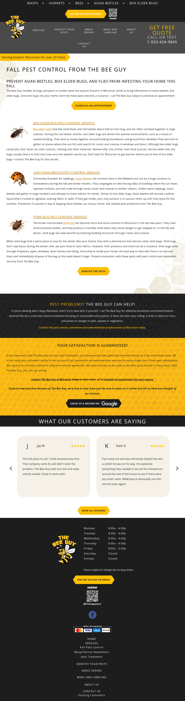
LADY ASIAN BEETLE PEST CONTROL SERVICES (66, 163)
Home (92, 629)
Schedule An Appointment (93, 96)
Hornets (57, 3)
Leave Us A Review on (93, 394)
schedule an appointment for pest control (128, 370)
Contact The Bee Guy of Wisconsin (51, 370)
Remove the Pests (94, 261)
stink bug (68, 213)
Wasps (32, 3)
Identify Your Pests (61, 31)
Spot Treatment (92, 647)
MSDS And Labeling (98, 31)
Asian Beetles (106, 3)
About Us (114, 31)
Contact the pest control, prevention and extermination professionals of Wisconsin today (92, 318)
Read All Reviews (93, 501)
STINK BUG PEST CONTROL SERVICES (60, 207)
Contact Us (130, 31)
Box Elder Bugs (143, 3)
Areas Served (81, 31)
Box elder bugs (42, 120)
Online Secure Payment (85, 13)
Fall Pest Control (91, 638)
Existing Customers (91, 686)
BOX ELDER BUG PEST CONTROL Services (64, 114)
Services (41, 29)
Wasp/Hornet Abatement (91, 643)
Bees (79, 3)
